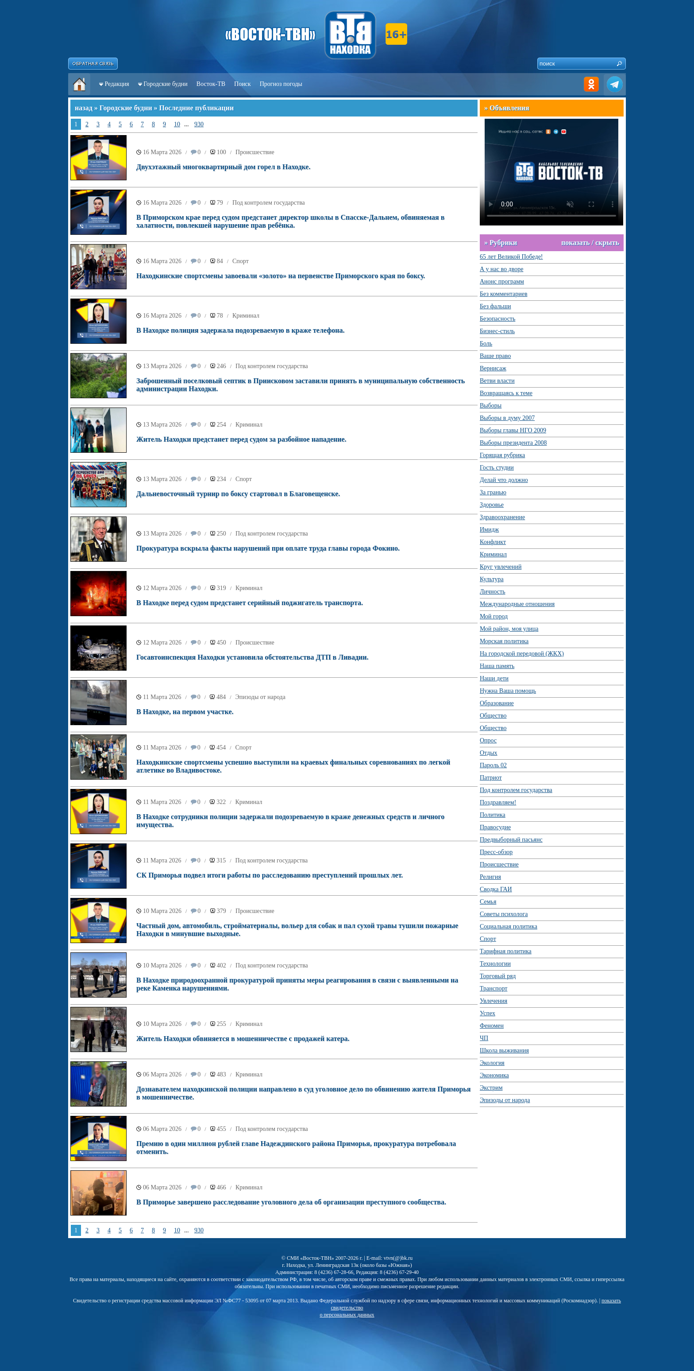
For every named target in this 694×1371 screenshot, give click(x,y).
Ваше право (495, 356)
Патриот (491, 777)
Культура (492, 579)
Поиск (242, 84)
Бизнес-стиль (497, 331)
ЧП (484, 1038)
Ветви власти (497, 380)
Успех (487, 1013)
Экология (492, 1063)
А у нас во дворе (501, 269)
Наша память (497, 666)
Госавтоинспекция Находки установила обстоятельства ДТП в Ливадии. (252, 657)
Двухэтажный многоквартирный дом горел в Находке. (223, 167)
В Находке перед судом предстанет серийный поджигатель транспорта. (249, 602)
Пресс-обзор (496, 852)
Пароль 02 (493, 765)
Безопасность (497, 318)
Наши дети (494, 678)
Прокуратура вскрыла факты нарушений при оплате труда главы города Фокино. (268, 548)
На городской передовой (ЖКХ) (522, 653)
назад (84, 108)
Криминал (245, 315)
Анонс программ (502, 281)
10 (177, 124)
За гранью (493, 492)
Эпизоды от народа (260, 697)
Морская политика (504, 641)
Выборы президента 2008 (513, 442)
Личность (492, 591)
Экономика (494, 1075)
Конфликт (493, 542)
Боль (486, 343)
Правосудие (495, 827)
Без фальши (495, 306)
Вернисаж (493, 368)
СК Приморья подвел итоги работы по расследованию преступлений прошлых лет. (269, 875)
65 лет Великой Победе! (511, 256)
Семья (488, 901)
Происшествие (254, 152)
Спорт (240, 261)
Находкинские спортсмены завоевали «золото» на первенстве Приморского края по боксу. (280, 276)
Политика (492, 815)
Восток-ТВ (211, 84)
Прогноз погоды (281, 84)
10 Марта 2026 (162, 911)
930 (199, 124)
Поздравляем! (498, 802)
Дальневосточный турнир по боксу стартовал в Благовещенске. (238, 493)
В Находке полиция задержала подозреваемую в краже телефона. (240, 330)
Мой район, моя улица (509, 628)
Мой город (494, 616)
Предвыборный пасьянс (511, 839)
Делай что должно (504, 480)
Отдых (488, 753)
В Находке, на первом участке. (185, 711)
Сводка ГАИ (496, 889)
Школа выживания (504, 1050)
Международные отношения (517, 604)
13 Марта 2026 (162, 366)
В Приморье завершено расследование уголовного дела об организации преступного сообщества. (291, 1202)
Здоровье (492, 504)
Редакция (117, 84)
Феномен (492, 1025)
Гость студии (497, 467)
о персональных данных (347, 1315)
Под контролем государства (268, 202)
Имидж (489, 529)
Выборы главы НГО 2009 (513, 430)
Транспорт (493, 988)
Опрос (488, 740)
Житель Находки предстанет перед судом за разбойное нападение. (241, 439)
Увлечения (493, 1001)
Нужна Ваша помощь (508, 690)
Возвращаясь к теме (506, 393)
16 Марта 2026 (162, 152)
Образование (497, 703)
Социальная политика (508, 926)
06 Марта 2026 (162, 1074)
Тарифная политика (506, 951)
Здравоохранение (502, 517)
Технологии (495, 963)
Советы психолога (504, 914)
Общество (493, 715)
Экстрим (491, 1087)
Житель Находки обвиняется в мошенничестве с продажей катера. (243, 1038)
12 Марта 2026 (162, 588)
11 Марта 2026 (162, 697)
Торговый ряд (498, 976)
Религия (490, 877)
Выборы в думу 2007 (507, 418)
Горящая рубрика (502, 455)
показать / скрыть (590, 242)
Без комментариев (504, 294)
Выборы (490, 405)
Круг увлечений (500, 566)
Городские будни (165, 84)
